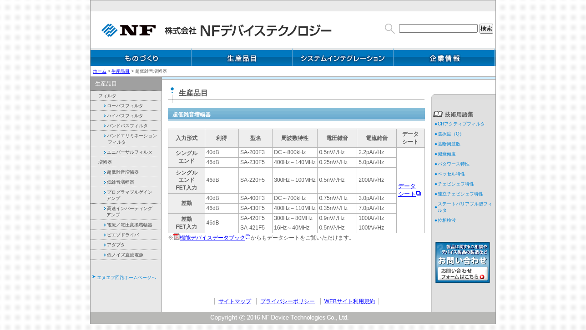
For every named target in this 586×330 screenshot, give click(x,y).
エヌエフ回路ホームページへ (126, 277)
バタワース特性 (454, 163)
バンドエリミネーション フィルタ (129, 139)
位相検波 (447, 220)
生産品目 (242, 57)
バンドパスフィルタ (124, 125)
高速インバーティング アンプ (126, 211)
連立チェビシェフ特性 (460, 193)
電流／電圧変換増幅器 (126, 224)
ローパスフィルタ (122, 105)
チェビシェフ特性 (456, 183)
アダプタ (113, 244)
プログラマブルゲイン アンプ (126, 195)
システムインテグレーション (343, 57)
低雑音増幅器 (117, 182)
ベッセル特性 (451, 173)
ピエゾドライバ (120, 234)
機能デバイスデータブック (212, 238)
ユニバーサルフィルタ (126, 152)
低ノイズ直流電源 (122, 254)
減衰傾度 (447, 153)
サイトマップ (234, 301)
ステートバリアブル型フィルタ (465, 207)
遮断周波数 (449, 143)
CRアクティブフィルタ (461, 123)
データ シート (407, 190)
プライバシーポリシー (287, 301)
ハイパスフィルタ (122, 115)
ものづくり (141, 57)
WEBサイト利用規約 (349, 301)
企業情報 (444, 57)
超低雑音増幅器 (120, 172)
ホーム (99, 71)
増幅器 (104, 162)
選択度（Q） (451, 133)
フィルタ (106, 95)
